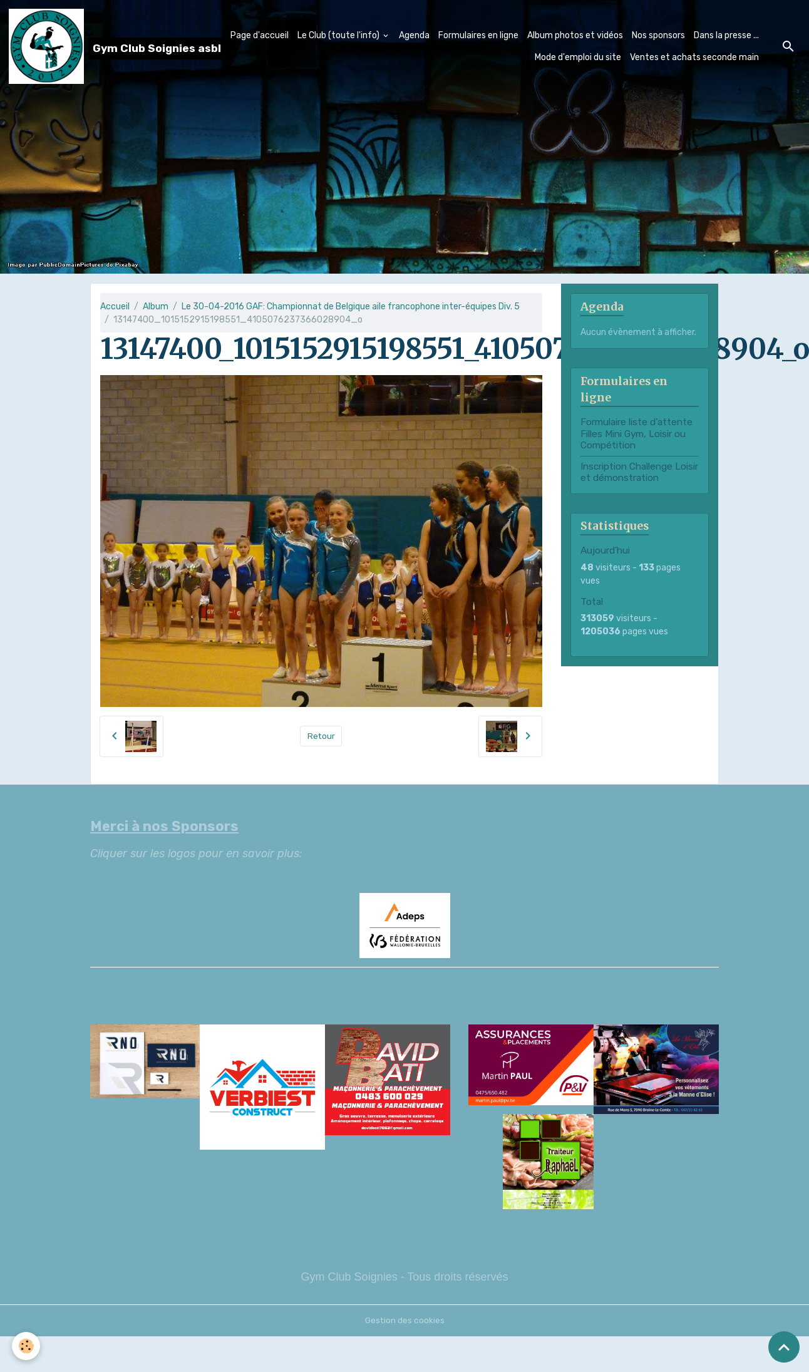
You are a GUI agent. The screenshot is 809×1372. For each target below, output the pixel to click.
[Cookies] (27, 1346)
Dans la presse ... (726, 35)
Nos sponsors (658, 35)
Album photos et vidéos (575, 35)
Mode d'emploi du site (578, 57)
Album (155, 306)
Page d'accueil (259, 35)
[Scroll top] (784, 1347)
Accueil (115, 306)
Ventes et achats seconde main (694, 57)
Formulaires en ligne (478, 35)
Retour (321, 736)
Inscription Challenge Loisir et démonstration (639, 472)
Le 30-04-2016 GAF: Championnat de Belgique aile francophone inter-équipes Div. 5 (351, 306)
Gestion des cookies (404, 1320)
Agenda (414, 35)
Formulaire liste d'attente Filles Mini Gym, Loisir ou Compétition (636, 433)
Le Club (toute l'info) (339, 35)
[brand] (92, 46)
